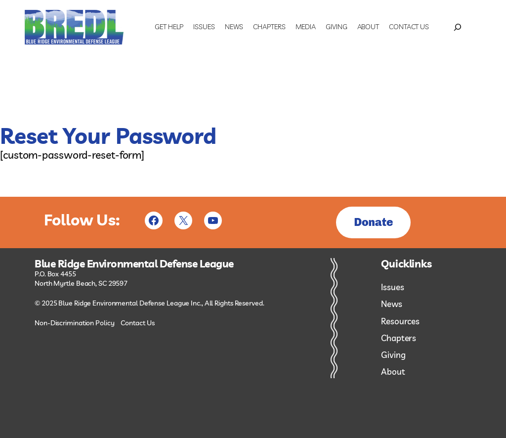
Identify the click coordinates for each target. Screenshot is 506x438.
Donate (373, 222)
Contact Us (137, 322)
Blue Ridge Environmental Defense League (134, 263)
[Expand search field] (457, 27)
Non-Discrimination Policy (75, 322)
